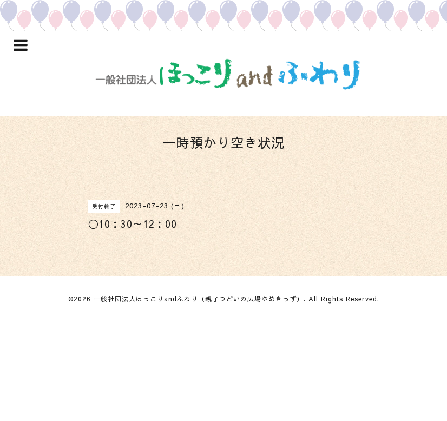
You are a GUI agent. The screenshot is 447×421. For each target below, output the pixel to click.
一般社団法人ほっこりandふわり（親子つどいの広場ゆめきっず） (199, 298)
